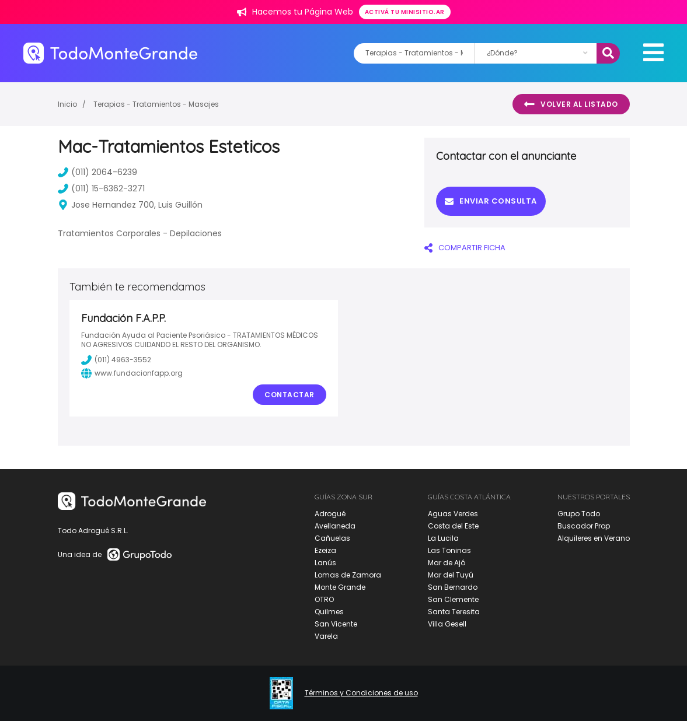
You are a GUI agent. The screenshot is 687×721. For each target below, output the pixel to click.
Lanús (325, 563)
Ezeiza (325, 550)
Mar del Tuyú (450, 575)
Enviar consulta (491, 200)
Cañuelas (332, 538)
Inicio (67, 104)
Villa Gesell (447, 624)
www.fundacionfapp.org (132, 373)
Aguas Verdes (453, 514)
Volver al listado (571, 104)
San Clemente (453, 599)
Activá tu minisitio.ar (405, 12)
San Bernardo (452, 587)
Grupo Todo (578, 514)
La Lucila (443, 538)
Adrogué (330, 514)
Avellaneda (335, 526)
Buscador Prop (583, 526)
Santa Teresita (454, 612)
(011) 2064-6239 (97, 172)
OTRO (324, 599)
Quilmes (329, 612)
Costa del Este (453, 526)
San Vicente (336, 624)
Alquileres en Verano (593, 538)
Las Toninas (449, 550)
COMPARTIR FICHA (464, 247)
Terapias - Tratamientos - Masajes (156, 104)
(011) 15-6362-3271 (101, 188)
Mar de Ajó (446, 563)
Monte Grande (340, 587)
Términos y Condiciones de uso (361, 693)
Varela (326, 636)
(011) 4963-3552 (116, 360)
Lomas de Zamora (348, 575)
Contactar (289, 395)
